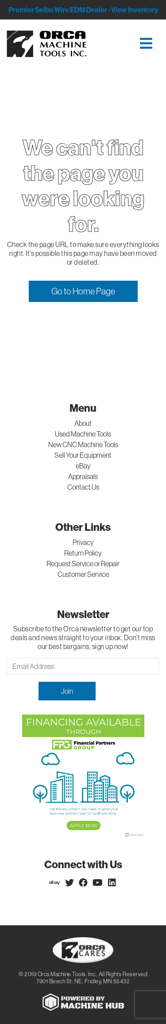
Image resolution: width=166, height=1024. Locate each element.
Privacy (83, 542)
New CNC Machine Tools (83, 444)
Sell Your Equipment (83, 455)
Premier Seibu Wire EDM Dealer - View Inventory (83, 9)
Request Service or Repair (83, 563)
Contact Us (83, 487)
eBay (83, 465)
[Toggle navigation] (129, 44)
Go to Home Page (83, 291)
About (83, 423)
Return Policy (83, 553)
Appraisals (83, 476)
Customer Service (83, 574)
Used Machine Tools (83, 433)
